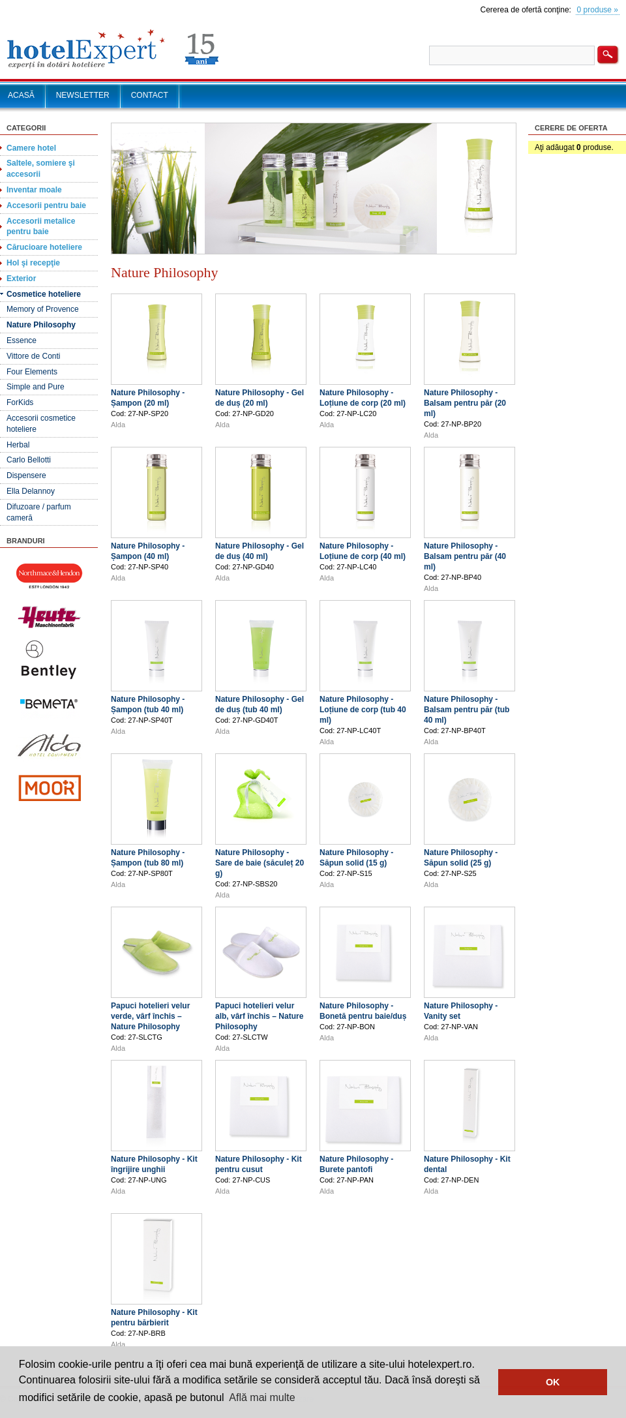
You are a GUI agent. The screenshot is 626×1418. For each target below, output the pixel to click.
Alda (118, 425)
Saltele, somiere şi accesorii (41, 168)
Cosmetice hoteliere (44, 294)
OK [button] (553, 1382)
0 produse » (597, 9)
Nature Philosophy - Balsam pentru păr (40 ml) (465, 556)
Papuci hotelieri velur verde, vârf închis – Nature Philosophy (150, 1016)
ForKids (20, 402)
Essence (22, 340)
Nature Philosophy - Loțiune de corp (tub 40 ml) (363, 710)
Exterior (21, 278)
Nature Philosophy (41, 324)
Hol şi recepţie (33, 262)
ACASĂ (21, 95)
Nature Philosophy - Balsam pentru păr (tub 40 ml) (466, 710)
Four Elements (32, 371)
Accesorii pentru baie (46, 205)
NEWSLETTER (83, 95)
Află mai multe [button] (262, 1397)
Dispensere (26, 475)
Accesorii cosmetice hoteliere (41, 424)
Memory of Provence (43, 309)
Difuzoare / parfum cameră (39, 512)
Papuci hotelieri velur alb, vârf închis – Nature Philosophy (259, 1016)
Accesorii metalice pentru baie (41, 227)
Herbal (18, 444)
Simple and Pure (36, 386)
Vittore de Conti (34, 356)
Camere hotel (31, 148)
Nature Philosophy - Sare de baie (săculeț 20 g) (259, 863)
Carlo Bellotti (29, 459)
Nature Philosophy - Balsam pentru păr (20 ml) (465, 403)
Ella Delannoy (31, 491)
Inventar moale (34, 189)
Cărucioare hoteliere (44, 247)
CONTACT (149, 95)
